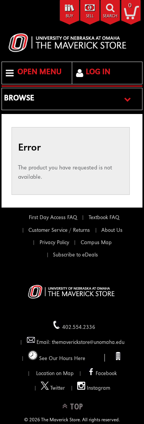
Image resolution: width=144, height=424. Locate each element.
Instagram (93, 386)
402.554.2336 (74, 325)
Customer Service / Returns (59, 230)
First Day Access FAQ (53, 218)
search (110, 16)
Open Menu (39, 73)
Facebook (101, 372)
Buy (69, 16)
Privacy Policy (54, 243)
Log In (98, 73)
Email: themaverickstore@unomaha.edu (75, 340)
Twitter (53, 386)
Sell (90, 16)
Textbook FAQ (104, 218)
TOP (76, 406)
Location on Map (54, 374)
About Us (111, 230)
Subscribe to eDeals (75, 255)
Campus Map (96, 243)
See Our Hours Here (56, 356)
